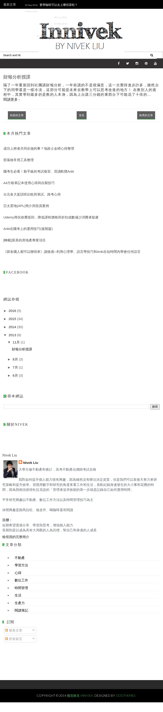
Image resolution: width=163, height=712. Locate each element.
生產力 (20, 603)
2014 (13, 327)
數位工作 (21, 580)
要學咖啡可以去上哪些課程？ (59, 5)
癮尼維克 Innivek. (80, 695)
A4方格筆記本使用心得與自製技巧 (29, 183)
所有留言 (13, 639)
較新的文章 (17, 115)
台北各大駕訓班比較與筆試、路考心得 (32, 194)
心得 (18, 573)
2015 (13, 319)
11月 (17, 342)
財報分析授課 (16, 76)
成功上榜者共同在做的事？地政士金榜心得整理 (38, 148)
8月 (16, 359)
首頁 (81, 115)
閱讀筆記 (21, 610)
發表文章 (13, 630)
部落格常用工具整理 (18, 160)
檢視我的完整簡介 (15, 537)
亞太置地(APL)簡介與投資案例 (26, 206)
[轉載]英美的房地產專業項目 (24, 240)
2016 (13, 311)
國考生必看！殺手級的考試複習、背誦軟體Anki (38, 171)
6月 (16, 375)
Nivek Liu (30, 463)
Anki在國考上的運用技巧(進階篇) (28, 229)
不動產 (20, 558)
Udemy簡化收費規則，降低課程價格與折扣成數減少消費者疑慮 (49, 29)
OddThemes (125, 695)
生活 (18, 595)
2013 (13, 335)
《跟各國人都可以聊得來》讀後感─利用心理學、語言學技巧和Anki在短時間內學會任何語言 (48, 41)
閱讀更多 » (11, 99)
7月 (16, 367)
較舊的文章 (146, 115)
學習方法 (21, 565)
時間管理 (21, 588)
